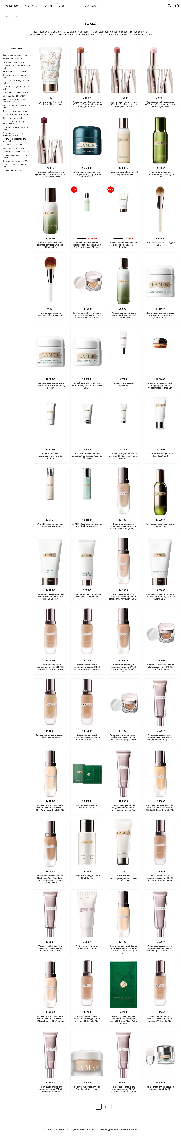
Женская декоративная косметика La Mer (14, 100)
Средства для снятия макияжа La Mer (13, 134)
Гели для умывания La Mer (15, 92)
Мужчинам (31, 5)
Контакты (62, 1129)
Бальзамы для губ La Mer (15, 71)
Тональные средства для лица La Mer (15, 140)
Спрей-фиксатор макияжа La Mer (16, 165)
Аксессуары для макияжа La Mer (16, 106)
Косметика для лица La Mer (16, 114)
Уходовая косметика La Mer (16, 59)
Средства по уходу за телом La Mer (16, 128)
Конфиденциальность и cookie (119, 1129)
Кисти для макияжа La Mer (15, 111)
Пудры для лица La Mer (14, 170)
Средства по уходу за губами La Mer (16, 67)
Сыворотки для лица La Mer (16, 145)
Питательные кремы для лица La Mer (14, 122)
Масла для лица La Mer (14, 96)
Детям (48, 5)
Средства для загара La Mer (16, 152)
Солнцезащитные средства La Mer (16, 156)
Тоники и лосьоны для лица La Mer (16, 82)
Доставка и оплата (84, 1129)
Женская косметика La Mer (15, 55)
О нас (47, 1129)
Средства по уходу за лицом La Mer (16, 76)
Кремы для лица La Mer (14, 118)
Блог (61, 5)
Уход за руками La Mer (13, 62)
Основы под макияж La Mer (16, 161)
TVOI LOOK (90, 5)
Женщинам (11, 5)
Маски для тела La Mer (13, 148)
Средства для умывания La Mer (16, 87)
